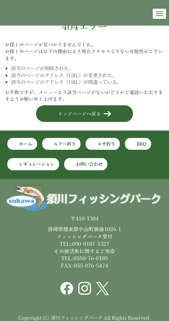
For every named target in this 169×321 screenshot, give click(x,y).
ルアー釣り (65, 143)
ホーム (25, 143)
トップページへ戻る (79, 113)
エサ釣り (106, 143)
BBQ (141, 143)
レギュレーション (36, 164)
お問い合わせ (89, 164)
